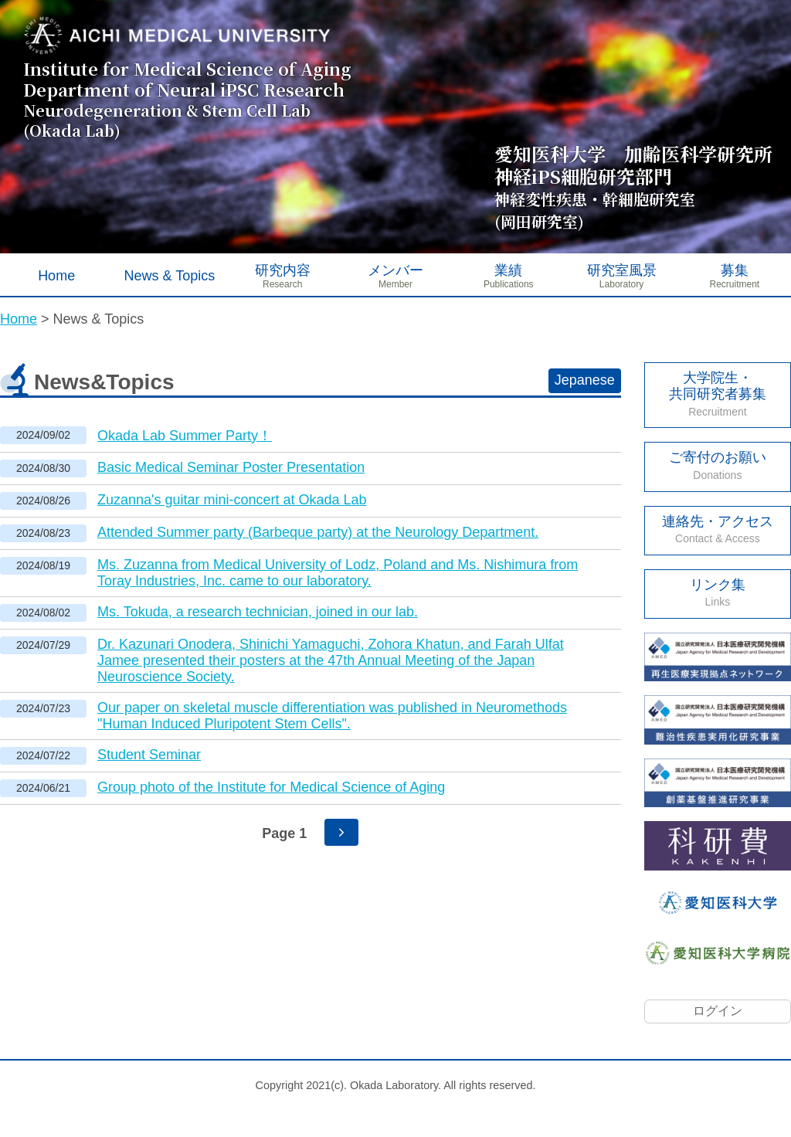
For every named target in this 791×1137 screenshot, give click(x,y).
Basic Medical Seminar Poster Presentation (231, 467)
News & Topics (170, 275)
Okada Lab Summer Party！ (184, 435)
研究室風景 (622, 270)
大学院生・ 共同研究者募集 (717, 394)
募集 (735, 270)
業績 (508, 270)
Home (56, 275)
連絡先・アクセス (717, 529)
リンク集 (717, 593)
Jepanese (585, 380)
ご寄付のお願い (717, 465)
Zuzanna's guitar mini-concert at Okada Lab (232, 499)
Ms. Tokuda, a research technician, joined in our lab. (257, 611)
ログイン (717, 1010)
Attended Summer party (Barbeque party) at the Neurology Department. (317, 532)
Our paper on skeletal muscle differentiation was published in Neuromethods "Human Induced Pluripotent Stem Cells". (332, 715)
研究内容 (283, 270)
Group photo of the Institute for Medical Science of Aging (271, 787)
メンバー (395, 270)
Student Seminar (149, 754)
